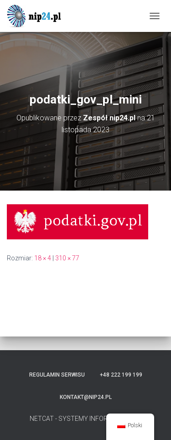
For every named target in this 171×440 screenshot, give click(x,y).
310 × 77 (67, 258)
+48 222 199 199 (121, 375)
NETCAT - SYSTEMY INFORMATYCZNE (85, 418)
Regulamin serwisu (57, 375)
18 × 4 (42, 258)
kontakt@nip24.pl (86, 397)
